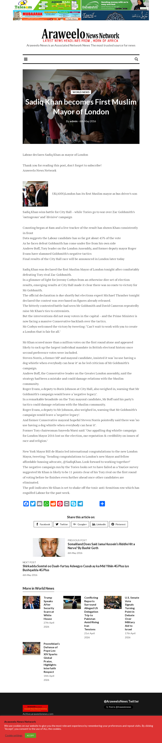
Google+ (80, 524)
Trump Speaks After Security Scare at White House (49, 608)
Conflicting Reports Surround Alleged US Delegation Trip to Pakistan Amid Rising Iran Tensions (91, 613)
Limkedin (99, 524)
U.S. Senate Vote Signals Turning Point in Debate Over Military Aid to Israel (132, 613)
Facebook (43, 524)
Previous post (77, 540)
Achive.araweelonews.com (38, 713)
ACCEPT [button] (30, 735)
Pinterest (118, 524)
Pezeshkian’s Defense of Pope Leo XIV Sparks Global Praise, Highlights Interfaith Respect (52, 657)
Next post (29, 562)
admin (72, 121)
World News (81, 92)
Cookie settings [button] (13, 735)
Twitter (62, 524)
